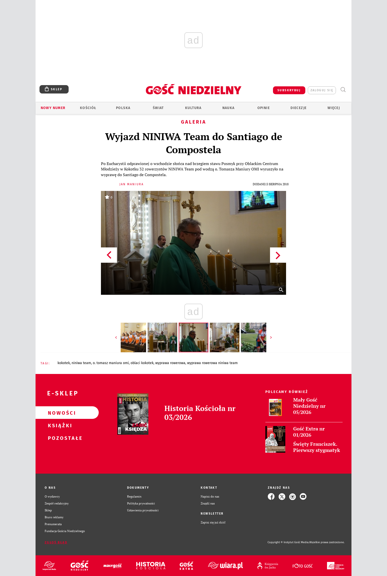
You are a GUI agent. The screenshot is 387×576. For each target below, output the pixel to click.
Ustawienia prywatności (143, 510)
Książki (59, 425)
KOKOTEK (64, 363)
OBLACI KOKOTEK (142, 363)
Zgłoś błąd (56, 542)
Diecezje (298, 108)
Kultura (193, 108)
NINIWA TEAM (81, 363)
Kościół (88, 108)
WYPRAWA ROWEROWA (170, 363)
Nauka (228, 108)
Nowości (59, 412)
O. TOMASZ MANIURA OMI (111, 363)
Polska (123, 108)
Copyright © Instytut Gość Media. (288, 542)
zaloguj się (321, 90)
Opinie (263, 108)
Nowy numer (53, 108)
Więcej (334, 108)
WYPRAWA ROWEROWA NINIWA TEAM (212, 363)
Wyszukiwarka (343, 89)
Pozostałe (59, 438)
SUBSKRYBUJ (289, 90)
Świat (158, 108)
